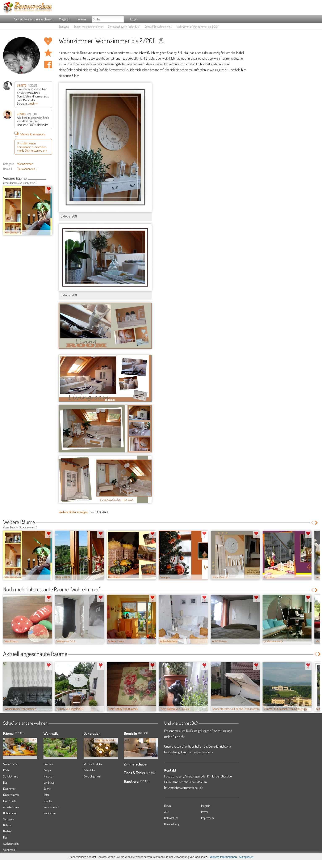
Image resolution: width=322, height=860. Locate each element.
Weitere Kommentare (29, 134)
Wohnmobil (9, 849)
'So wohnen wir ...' (27, 169)
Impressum (207, 818)
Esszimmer (9, 788)
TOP (17, 733)
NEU (22, 733)
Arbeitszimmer (11, 807)
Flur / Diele (9, 801)
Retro (46, 794)
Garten (7, 831)
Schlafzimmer (11, 776)
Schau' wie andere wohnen (33, 19)
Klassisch (48, 776)
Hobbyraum (10, 813)
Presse (204, 811)
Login (134, 19)
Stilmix (47, 788)
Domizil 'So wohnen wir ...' (158, 26)
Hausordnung (171, 824)
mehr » (33, 103)
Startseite (64, 26)
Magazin (64, 19)
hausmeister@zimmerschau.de (183, 787)
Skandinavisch (51, 807)
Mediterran (49, 813)
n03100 (21, 114)
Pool (5, 837)
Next (50, 179)
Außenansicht (11, 843)
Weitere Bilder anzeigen (73, 512)
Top (140, 733)
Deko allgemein (92, 776)
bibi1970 (21, 85)
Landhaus (48, 782)
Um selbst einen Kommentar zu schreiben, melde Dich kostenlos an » (32, 146)
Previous (47, 179)
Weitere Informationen (223, 857)
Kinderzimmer (11, 794)
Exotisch (48, 764)
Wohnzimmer (25, 163)
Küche (6, 770)
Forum (81, 19)
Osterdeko (89, 770)
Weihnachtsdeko (93, 764)
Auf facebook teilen (48, 64)
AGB (166, 811)
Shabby (47, 801)
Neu (145, 733)
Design (47, 770)
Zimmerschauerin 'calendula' (124, 26)
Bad (5, 782)
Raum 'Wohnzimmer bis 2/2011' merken (48, 53)
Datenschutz (171, 818)
